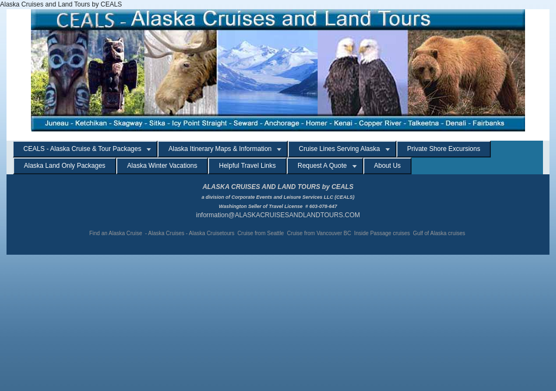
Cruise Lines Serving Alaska (339, 149)
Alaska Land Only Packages (64, 165)
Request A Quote (322, 165)
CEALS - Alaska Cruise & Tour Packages (82, 149)
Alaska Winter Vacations (162, 165)
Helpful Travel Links (247, 165)
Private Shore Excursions (444, 149)
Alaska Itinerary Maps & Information (219, 149)
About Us (387, 165)
